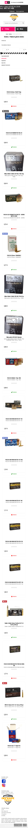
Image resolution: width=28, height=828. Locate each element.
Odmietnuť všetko (18, 825)
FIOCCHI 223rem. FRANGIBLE (14, 255)
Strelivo (10, 34)
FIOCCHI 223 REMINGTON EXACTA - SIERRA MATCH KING (13, 215)
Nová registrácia (20, 11)
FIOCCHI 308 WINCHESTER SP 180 (14, 500)
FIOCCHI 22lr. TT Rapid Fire (14, 746)
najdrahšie (3, 60)
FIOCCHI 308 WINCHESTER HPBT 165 (14, 582)
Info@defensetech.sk (8, 793)
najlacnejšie (3, 58)
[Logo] (14, 17)
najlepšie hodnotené (5, 65)
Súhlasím (25, 825)
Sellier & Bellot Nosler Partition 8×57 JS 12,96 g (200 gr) (14, 624)
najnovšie (3, 62)
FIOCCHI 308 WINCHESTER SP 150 (14, 419)
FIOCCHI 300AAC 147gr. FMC (14, 378)
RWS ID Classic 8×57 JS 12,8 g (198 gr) (14, 705)
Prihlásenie (11, 11)
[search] (23, 23)
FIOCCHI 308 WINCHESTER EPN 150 (14, 541)
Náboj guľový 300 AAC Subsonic (14, 337)
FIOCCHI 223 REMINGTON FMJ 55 (14, 133)
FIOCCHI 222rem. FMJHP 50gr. (14, 92)
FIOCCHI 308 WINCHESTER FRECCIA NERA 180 (14, 664)
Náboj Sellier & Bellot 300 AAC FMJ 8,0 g (14, 296)
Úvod (7, 34)
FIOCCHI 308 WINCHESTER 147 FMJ (14, 460)
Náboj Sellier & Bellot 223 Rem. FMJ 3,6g (14, 174)
